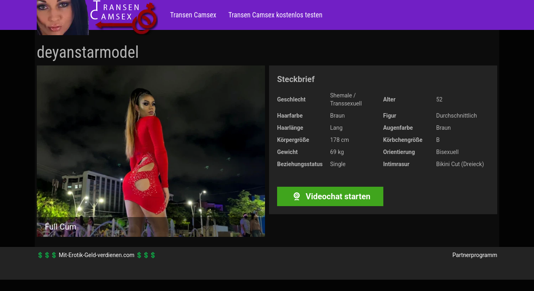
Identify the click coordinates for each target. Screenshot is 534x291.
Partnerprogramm (474, 255)
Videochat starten (330, 196)
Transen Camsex (193, 15)
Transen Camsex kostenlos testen (275, 15)
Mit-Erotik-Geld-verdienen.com (96, 255)
